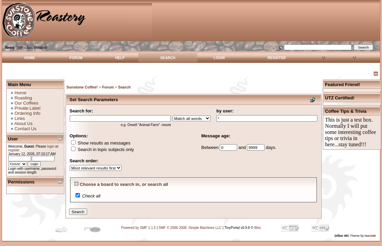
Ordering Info (27, 113)
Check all (91, 196)
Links (19, 118)
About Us (23, 123)
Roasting (23, 97)
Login (219, 58)
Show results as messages (101, 143)
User (13, 138)
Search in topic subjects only (102, 149)
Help (120, 58)
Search (167, 58)
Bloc (257, 228)
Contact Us (25, 128)
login (50, 146)
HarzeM (370, 235)
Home (29, 58)
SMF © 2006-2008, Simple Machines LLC (190, 228)
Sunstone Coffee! (82, 87)
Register (277, 58)
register (13, 150)
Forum (75, 58)
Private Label (27, 108)
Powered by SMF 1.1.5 (138, 228)
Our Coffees (26, 103)
